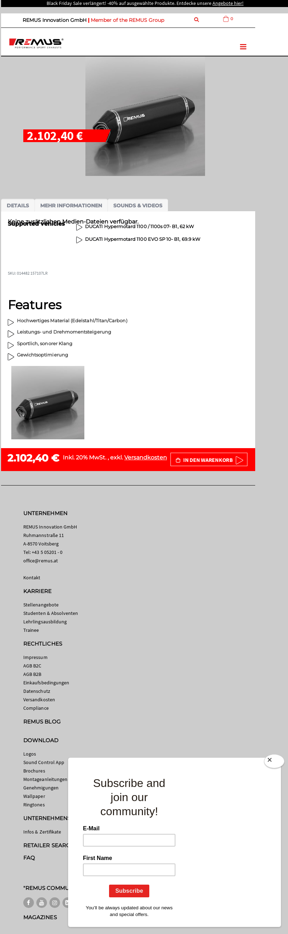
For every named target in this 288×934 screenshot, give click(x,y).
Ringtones (34, 804)
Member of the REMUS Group (127, 20)
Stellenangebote (41, 605)
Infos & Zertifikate (42, 832)
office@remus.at (40, 560)
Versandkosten (145, 457)
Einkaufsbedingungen (46, 682)
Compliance (36, 708)
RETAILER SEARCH (48, 845)
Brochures (34, 771)
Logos (29, 754)
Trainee (31, 630)
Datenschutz (36, 691)
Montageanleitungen (45, 779)
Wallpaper (34, 796)
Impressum (35, 657)
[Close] (274, 763)
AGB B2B (32, 674)
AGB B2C (32, 666)
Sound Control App (43, 762)
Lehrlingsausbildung (45, 621)
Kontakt (31, 577)
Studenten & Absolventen (50, 613)
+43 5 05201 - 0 (47, 552)
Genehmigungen (41, 788)
